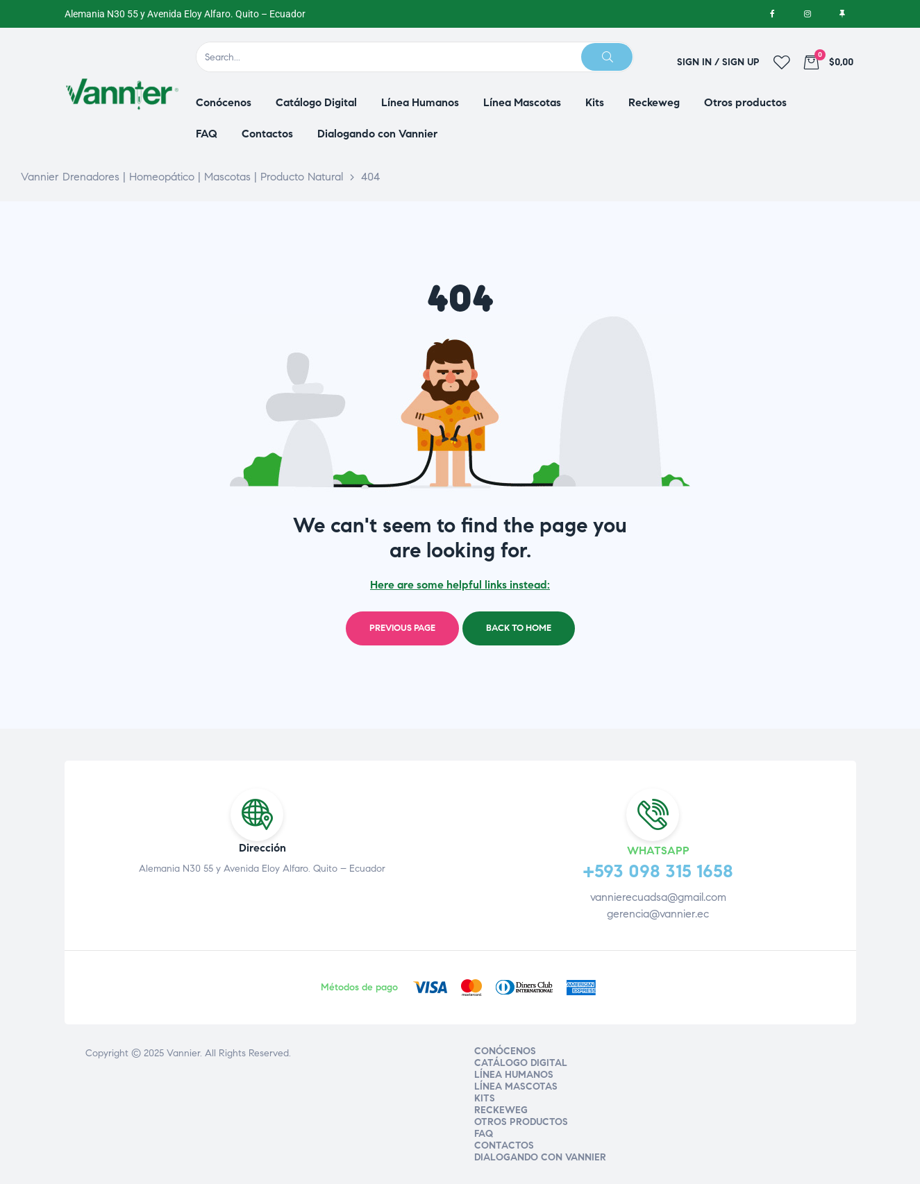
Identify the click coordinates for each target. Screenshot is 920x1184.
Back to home (518, 628)
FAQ (483, 1134)
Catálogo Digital (520, 1063)
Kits (484, 1098)
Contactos (504, 1145)
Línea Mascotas (516, 1086)
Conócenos (505, 1051)
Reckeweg (501, 1110)
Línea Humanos (513, 1075)
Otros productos (521, 1122)
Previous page (402, 628)
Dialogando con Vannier (540, 1157)
